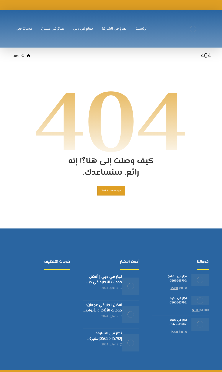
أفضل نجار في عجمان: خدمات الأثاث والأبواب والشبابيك (100, 310)
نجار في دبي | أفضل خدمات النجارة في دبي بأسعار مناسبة (101, 288)
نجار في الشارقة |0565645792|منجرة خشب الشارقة (101, 332)
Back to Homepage (111, 195)
